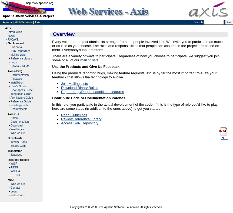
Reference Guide (21, 101)
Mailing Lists (18, 54)
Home (14, 118)
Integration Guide (21, 93)
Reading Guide (20, 105)
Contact (15, 187)
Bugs (14, 62)
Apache (8, 22)
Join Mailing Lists (74, 84)
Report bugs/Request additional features (92, 92)
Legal (14, 191)
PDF (223, 136)
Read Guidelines (74, 115)
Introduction (15, 32)
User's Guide (18, 86)
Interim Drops (19, 142)
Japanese (16, 154)
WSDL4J (16, 171)
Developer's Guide (22, 90)
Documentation (20, 75)
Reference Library (21, 58)
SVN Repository (20, 50)
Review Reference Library (81, 119)
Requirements (19, 109)
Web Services (23, 22)
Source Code (18, 145)
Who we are (18, 133)
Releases (16, 78)
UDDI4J (15, 175)
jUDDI (14, 167)
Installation (17, 82)
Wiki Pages (17, 129)
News (11, 35)
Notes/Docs (18, 195)
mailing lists (89, 60)
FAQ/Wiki (13, 39)
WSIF (14, 163)
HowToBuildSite (20, 66)
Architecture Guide (22, 97)
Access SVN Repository (79, 123)
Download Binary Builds (79, 88)
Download (16, 125)
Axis (37, 22)
